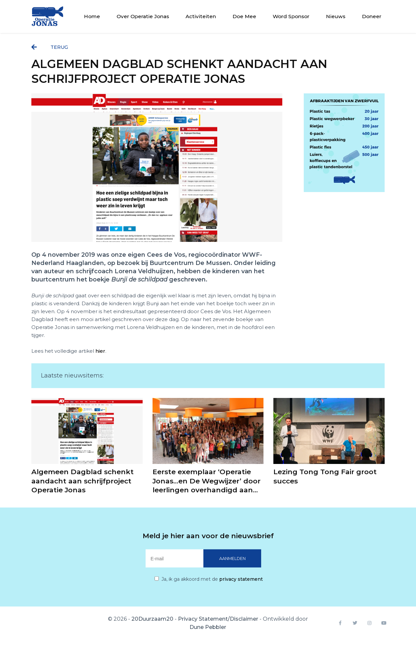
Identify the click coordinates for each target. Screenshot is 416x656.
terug (49, 47)
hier (100, 351)
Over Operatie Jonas (143, 16)
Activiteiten (201, 16)
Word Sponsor (291, 16)
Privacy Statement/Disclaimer (218, 619)
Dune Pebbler (208, 627)
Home (92, 16)
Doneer (371, 16)
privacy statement (241, 579)
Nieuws (335, 16)
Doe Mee (244, 16)
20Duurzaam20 (152, 619)
